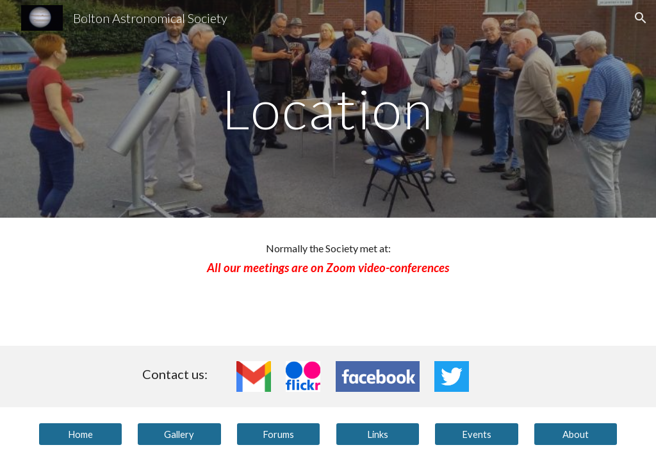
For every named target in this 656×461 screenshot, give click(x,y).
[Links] (377, 434)
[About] (575, 434)
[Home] (80, 434)
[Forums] (278, 434)
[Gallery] (179, 434)
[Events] (476, 434)
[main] (327, 108)
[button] (640, 18)
